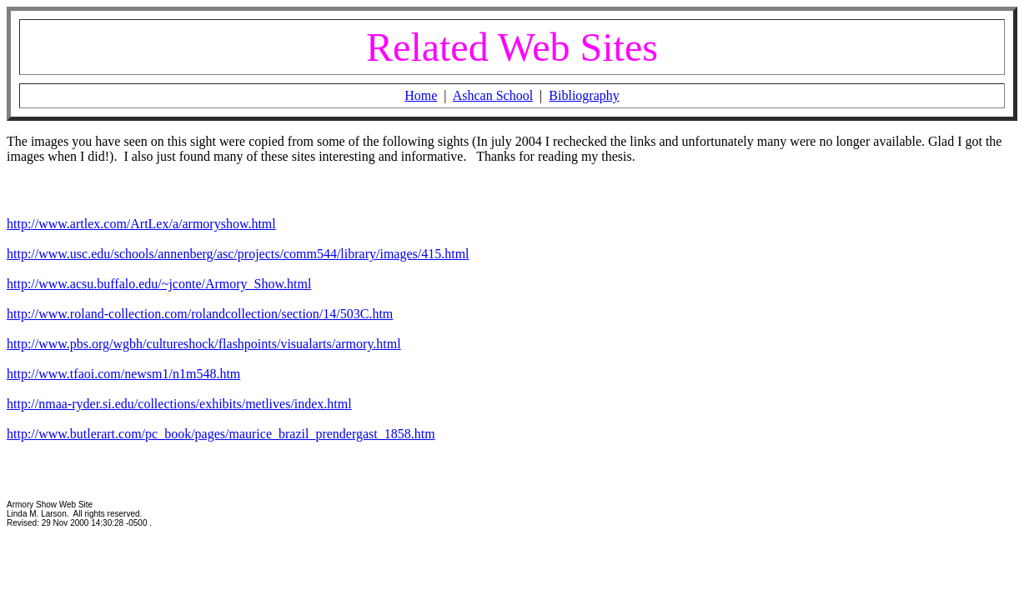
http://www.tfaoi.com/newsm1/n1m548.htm (123, 374)
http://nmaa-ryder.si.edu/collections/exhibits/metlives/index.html (179, 404)
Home (420, 95)
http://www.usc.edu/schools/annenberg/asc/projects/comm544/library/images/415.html (238, 254)
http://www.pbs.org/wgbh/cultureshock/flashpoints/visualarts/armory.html (204, 344)
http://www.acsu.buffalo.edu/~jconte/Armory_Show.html (159, 284)
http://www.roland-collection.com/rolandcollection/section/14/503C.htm (200, 314)
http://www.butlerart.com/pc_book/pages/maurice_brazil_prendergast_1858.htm (221, 434)
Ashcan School (493, 95)
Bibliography (584, 95)
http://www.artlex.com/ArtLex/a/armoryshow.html (141, 224)
